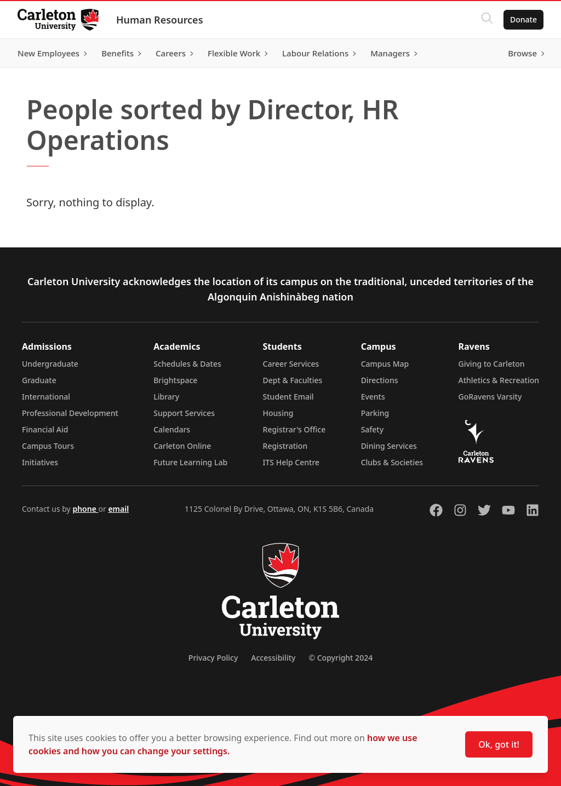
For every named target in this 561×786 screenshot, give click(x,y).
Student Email (288, 396)
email (118, 509)
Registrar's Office (294, 429)
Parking (375, 413)
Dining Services (389, 446)
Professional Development (70, 413)
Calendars (171, 429)
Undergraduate (50, 364)
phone (85, 509)
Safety (372, 429)
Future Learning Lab (190, 462)
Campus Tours (48, 446)
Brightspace (175, 380)
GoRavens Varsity (490, 396)
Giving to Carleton (492, 364)
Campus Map (385, 364)
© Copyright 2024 (340, 657)
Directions (379, 380)
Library (166, 396)
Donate (523, 19)
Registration (285, 446)
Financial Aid (45, 429)
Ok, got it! (498, 744)
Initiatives (40, 462)
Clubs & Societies (392, 462)
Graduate (39, 380)
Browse (522, 53)
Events (373, 396)
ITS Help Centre (291, 462)
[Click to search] (487, 20)
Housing (278, 413)
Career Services (291, 364)
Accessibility (273, 657)
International (46, 396)
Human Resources (159, 19)
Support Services (184, 413)
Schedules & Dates (187, 364)
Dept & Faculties (293, 380)
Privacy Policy (213, 657)
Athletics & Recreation (499, 380)
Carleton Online (182, 446)
